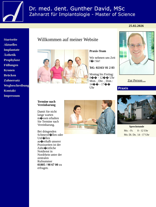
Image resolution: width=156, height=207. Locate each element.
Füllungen (11, 65)
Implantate (11, 50)
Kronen (9, 70)
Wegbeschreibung (16, 85)
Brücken (10, 75)
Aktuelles (10, 44)
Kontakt (10, 90)
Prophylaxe (12, 60)
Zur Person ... (137, 80)
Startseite (10, 39)
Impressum (12, 96)
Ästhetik (10, 55)
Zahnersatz (12, 80)
